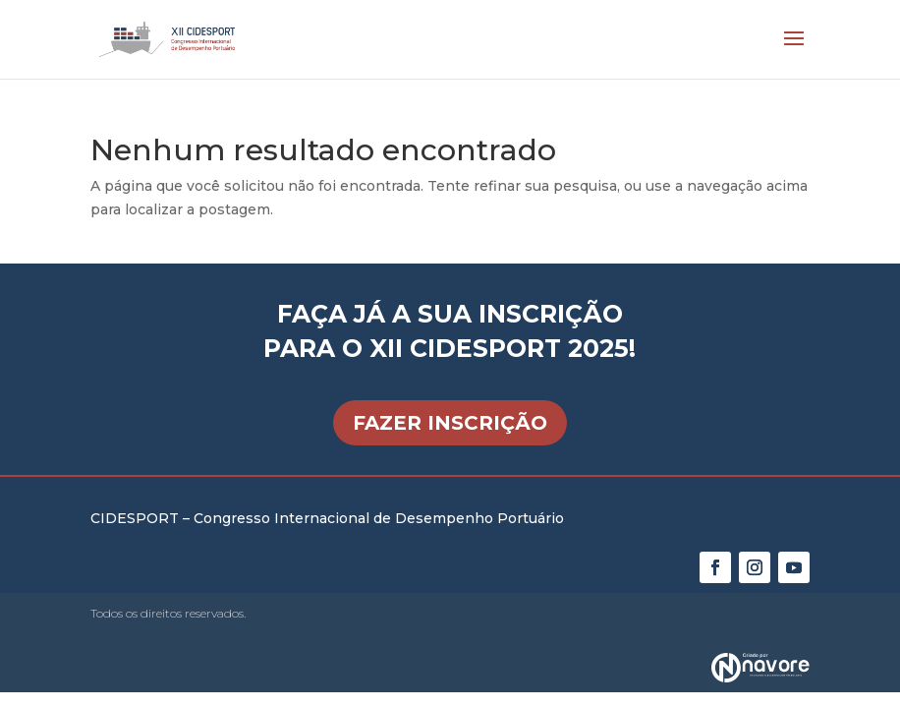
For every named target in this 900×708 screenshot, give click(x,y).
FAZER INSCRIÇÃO (450, 423)
